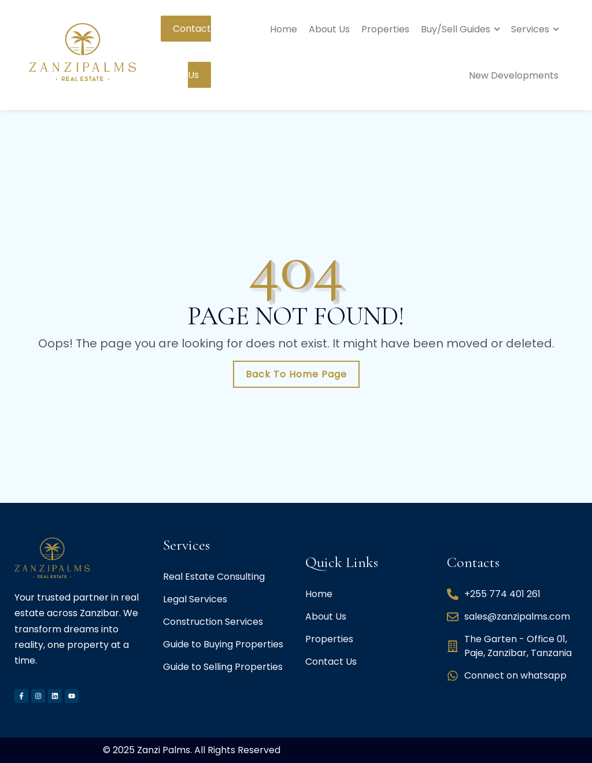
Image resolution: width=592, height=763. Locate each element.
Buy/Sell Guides (455, 29)
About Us (329, 29)
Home (283, 29)
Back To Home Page (296, 374)
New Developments (513, 75)
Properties (385, 29)
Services (530, 29)
